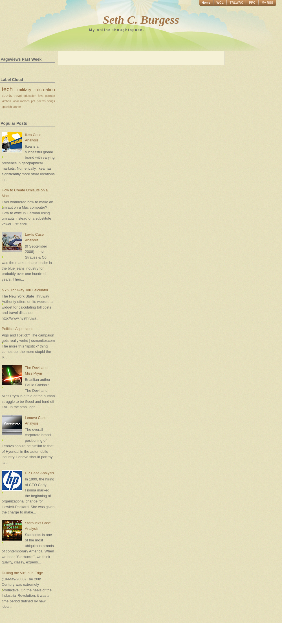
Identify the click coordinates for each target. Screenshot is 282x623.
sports (7, 95)
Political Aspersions (17, 329)
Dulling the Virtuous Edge (22, 573)
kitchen (6, 101)
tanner (17, 106)
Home (206, 2)
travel (18, 95)
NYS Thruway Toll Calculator (25, 290)
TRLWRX (236, 2)
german (50, 95)
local (16, 101)
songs (51, 101)
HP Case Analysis (39, 473)
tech (7, 89)
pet (33, 101)
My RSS (267, 2)
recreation (45, 89)
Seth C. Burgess (141, 19)
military (24, 89)
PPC (252, 2)
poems (41, 101)
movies (25, 101)
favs (40, 95)
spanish (7, 106)
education (29, 95)
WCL (220, 2)
